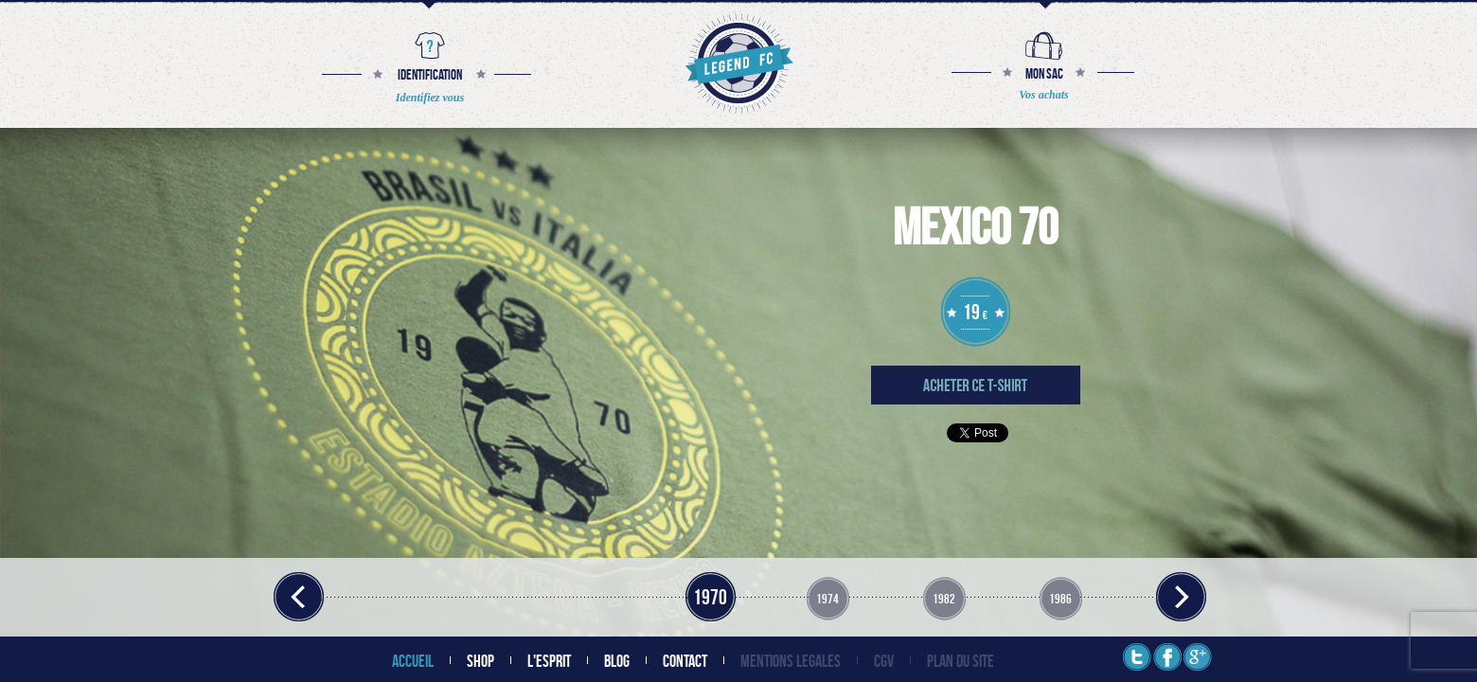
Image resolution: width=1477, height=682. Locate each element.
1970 (710, 596)
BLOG (617, 661)
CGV (884, 661)
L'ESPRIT (549, 661)
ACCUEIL (413, 661)
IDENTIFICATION (430, 74)
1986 (1060, 598)
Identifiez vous (430, 97)
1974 (827, 598)
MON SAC (1044, 73)
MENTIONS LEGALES (790, 661)
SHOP (480, 661)
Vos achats (1043, 94)
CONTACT (685, 661)
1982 (944, 598)
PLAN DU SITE (960, 661)
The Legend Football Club (737, 62)
